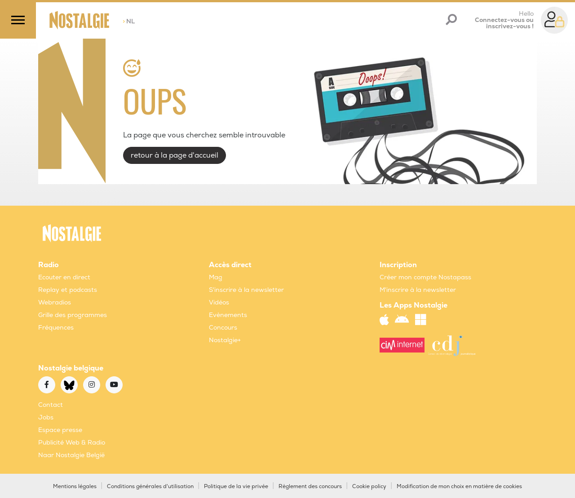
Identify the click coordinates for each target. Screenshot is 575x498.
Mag (215, 277)
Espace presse (60, 430)
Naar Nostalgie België (71, 455)
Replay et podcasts (67, 290)
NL (129, 21)
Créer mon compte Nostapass (425, 277)
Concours (223, 327)
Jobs (45, 417)
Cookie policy (369, 486)
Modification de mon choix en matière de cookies (459, 486)
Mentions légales (75, 486)
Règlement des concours (310, 486)
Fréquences (56, 327)
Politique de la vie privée (236, 486)
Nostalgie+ (225, 340)
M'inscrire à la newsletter (418, 290)
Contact (50, 405)
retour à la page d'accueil (174, 155)
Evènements (228, 315)
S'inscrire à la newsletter (246, 290)
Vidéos (219, 302)
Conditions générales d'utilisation (150, 486)
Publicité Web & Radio (71, 442)
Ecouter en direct (64, 277)
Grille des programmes (72, 315)
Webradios (54, 302)
